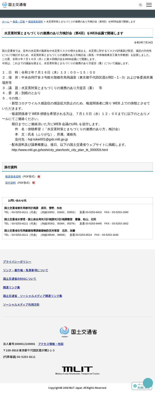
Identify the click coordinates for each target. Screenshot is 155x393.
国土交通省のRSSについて (19, 279)
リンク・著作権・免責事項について (25, 270)
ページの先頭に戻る (144, 386)
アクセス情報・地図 (50, 344)
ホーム (5, 21)
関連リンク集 (11, 287)
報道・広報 (19, 21)
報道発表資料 (35, 21)
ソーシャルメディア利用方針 (21, 304)
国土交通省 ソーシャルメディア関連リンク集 (32, 296)
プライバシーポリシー (17, 262)
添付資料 (10, 182)
